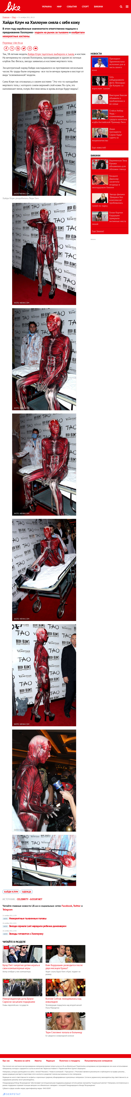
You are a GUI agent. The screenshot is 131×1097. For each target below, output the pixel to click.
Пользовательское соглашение (98, 1060)
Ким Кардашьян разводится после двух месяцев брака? (64, 966)
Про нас (6, 1060)
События (72, 6)
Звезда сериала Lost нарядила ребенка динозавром (34, 926)
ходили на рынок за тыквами (52, 32)
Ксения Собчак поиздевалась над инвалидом (63, 1000)
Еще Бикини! (98, 231)
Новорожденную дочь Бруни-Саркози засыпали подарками (19, 1000)
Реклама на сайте (22, 1060)
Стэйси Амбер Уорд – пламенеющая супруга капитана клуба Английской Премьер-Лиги (109, 116)
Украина (47, 6)
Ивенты (38, 1060)
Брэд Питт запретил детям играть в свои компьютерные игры (21, 966)
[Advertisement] (24, 1030)
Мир (59, 6)
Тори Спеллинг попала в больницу (64, 1032)
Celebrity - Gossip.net (29, 899)
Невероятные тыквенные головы (24, 918)
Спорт (85, 6)
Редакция (50, 1060)
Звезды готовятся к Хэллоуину (23, 933)
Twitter (77, 905)
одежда (26, 891)
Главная (6, 17)
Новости (96, 53)
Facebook (67, 905)
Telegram (8, 909)
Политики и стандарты (69, 1060)
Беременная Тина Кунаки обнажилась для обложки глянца (118, 165)
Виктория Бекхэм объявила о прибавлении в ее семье (118, 99)
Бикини (98, 6)
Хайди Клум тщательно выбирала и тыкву (51, 54)
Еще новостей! (99, 147)
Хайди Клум (11, 891)
